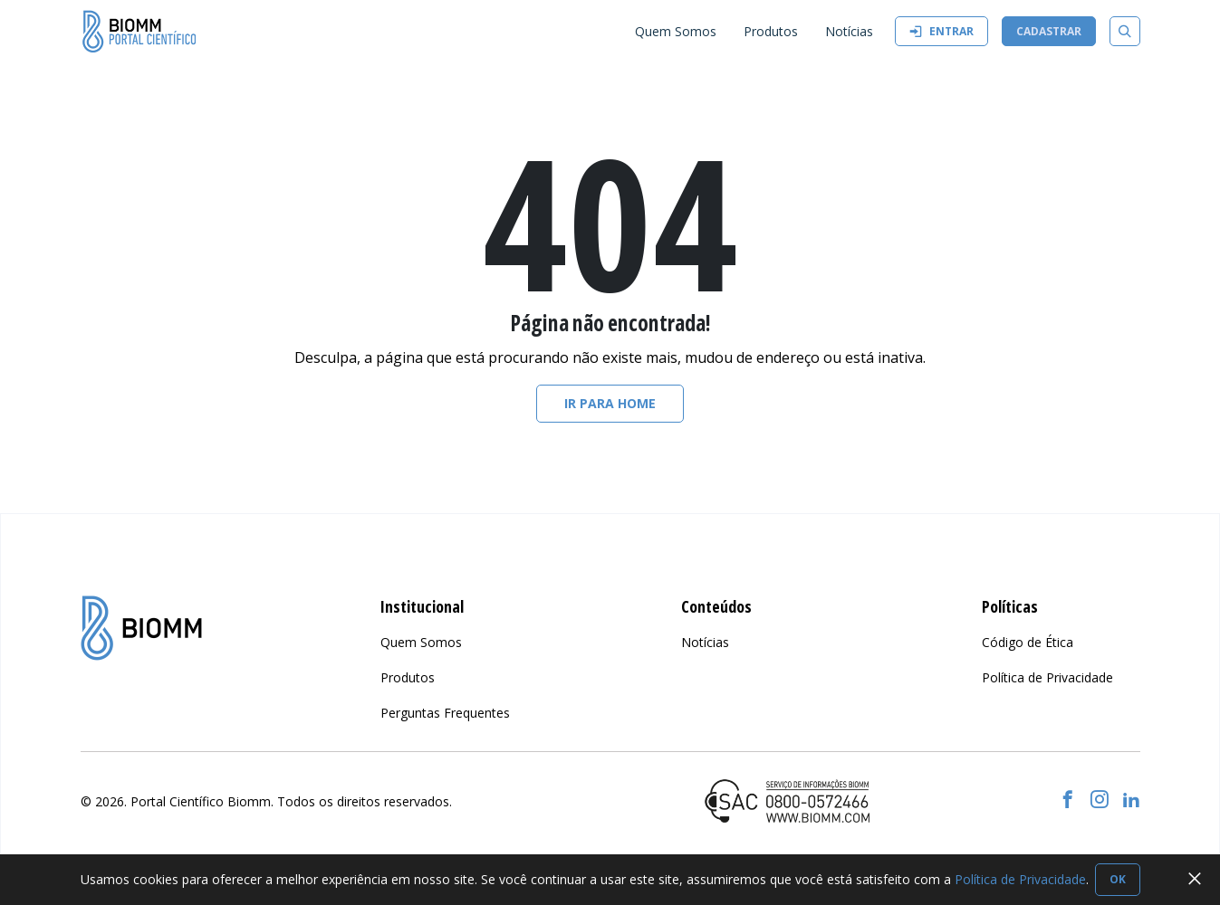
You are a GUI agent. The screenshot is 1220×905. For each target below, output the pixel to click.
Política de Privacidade (1020, 879)
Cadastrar (1048, 31)
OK (1118, 879)
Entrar (941, 31)
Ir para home (610, 403)
